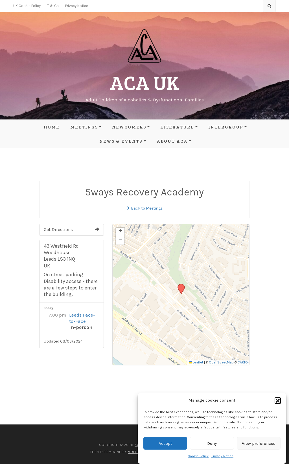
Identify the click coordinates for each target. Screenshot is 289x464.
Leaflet (196, 362)
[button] (278, 400)
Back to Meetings (144, 208)
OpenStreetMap (221, 362)
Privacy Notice (222, 456)
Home (52, 127)
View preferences (258, 443)
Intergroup (225, 127)
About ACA (172, 141)
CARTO (243, 362)
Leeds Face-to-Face (82, 318)
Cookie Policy (198, 456)
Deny (212, 443)
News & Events (120, 141)
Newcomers (129, 127)
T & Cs (53, 6)
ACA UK (144, 82)
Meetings (84, 127)
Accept (165, 443)
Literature (177, 127)
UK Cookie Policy (27, 6)
